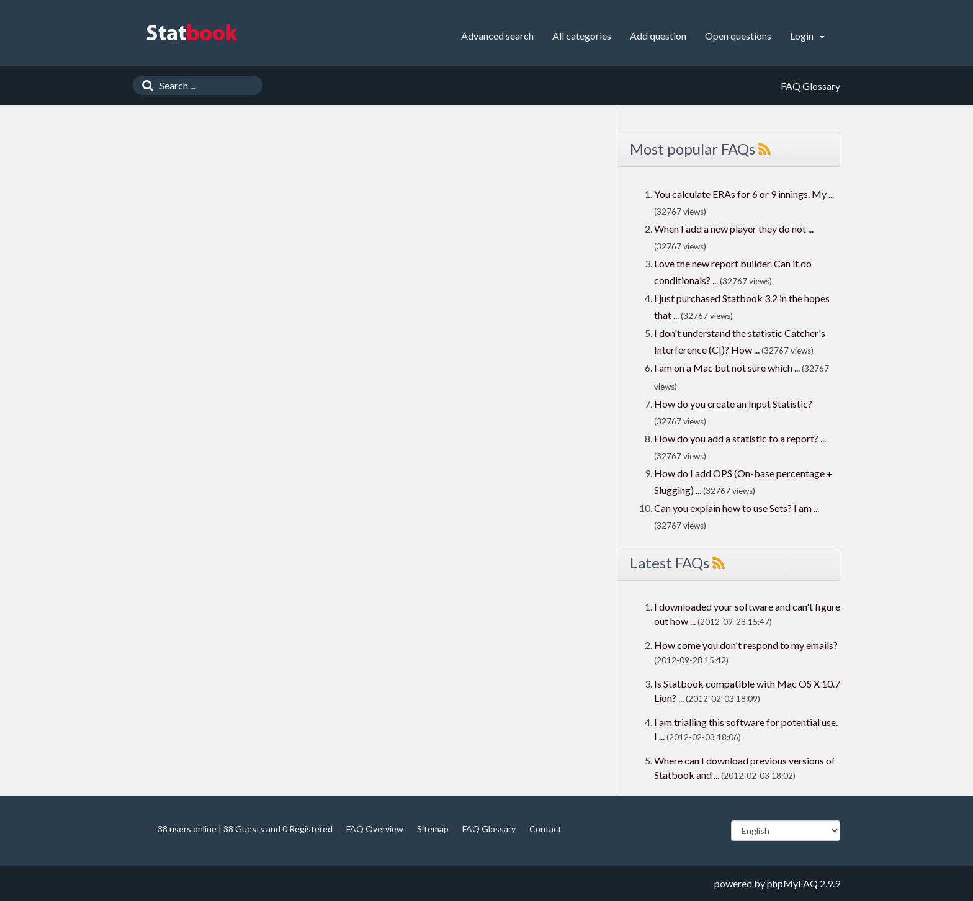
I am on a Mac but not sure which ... (727, 368)
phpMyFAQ (792, 883)
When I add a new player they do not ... (734, 229)
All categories (581, 36)
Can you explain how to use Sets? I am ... (736, 508)
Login (807, 36)
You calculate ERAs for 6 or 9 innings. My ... (744, 194)
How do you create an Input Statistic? (733, 404)
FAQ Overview (374, 828)
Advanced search (497, 36)
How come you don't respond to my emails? (746, 645)
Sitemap (433, 828)
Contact (545, 828)
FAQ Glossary (489, 828)
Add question (658, 36)
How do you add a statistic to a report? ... (740, 438)
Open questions (738, 36)
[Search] (144, 85)
